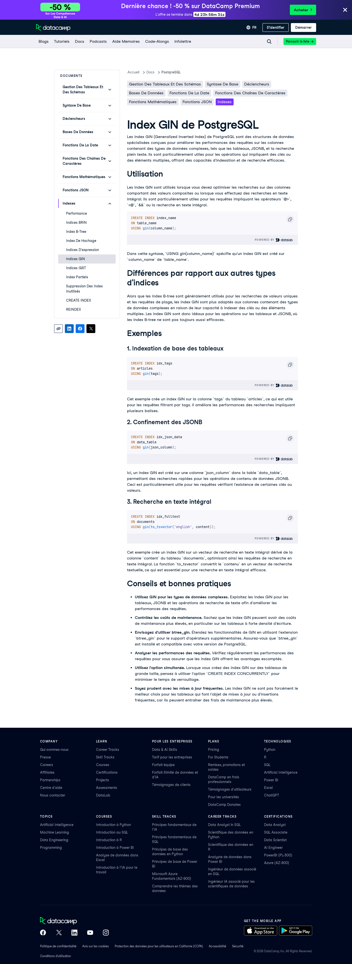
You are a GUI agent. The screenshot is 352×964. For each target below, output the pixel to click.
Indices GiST (76, 268)
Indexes (225, 101)
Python (269, 750)
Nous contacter (52, 795)
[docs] (79, 41)
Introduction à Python (113, 825)
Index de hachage (81, 241)
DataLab (103, 795)
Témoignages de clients (171, 785)
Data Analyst (275, 825)
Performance (76, 213)
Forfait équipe (163, 765)
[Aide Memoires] (126, 41)
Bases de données (146, 93)
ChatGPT (271, 795)
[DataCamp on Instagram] (106, 933)
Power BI (271, 780)
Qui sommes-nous (54, 750)
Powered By (274, 240)
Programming (51, 848)
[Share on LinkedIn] (69, 328)
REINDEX (73, 309)
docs (150, 72)
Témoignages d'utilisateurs (230, 789)
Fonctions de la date (189, 93)
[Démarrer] (303, 27)
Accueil (133, 72)
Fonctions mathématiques (153, 101)
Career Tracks (107, 750)
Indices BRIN (76, 222)
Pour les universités (223, 797)
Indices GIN (75, 259)
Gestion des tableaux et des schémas (165, 84)
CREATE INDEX (78, 300)
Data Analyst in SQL (224, 825)
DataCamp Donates (224, 805)
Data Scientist (275, 840)
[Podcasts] (98, 41)
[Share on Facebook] (80, 328)
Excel (268, 788)
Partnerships (50, 780)
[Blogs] (43, 41)
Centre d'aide (51, 788)
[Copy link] (58, 328)
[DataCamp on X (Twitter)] (59, 933)
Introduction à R (109, 840)
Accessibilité (217, 946)
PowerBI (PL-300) (278, 855)
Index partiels (77, 277)
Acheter (303, 10)
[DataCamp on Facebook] (43, 933)
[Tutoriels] (61, 41)
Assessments (106, 788)
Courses (102, 765)
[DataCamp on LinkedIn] (74, 933)
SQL (267, 765)
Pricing (213, 750)
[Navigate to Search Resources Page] (269, 41)
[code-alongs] (157, 41)
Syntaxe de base (222, 84)
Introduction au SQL (112, 832)
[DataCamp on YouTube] (90, 933)
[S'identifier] (275, 27)
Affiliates (47, 772)
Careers (46, 765)
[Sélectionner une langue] (251, 27)
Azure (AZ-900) (276, 863)
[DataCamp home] (74, 921)
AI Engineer (273, 848)
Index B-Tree (76, 232)
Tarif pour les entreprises (172, 757)
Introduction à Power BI (115, 848)
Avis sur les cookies (95, 946)
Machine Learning (54, 832)
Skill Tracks (105, 757)
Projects (102, 780)
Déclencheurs (256, 84)
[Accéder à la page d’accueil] (53, 27)
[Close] (345, 10)
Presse (45, 757)
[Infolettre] (182, 41)
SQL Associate (275, 832)
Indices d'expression (82, 250)
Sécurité (237, 946)
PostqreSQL (171, 72)
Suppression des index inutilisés (84, 288)
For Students (218, 757)
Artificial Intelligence (280, 772)
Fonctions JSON (197, 101)
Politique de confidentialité (58, 946)
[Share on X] (90, 328)
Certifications (107, 772)
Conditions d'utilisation (55, 956)
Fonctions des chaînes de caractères (250, 93)
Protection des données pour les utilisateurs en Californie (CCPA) (159, 946)
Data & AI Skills (164, 750)
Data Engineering (54, 840)
